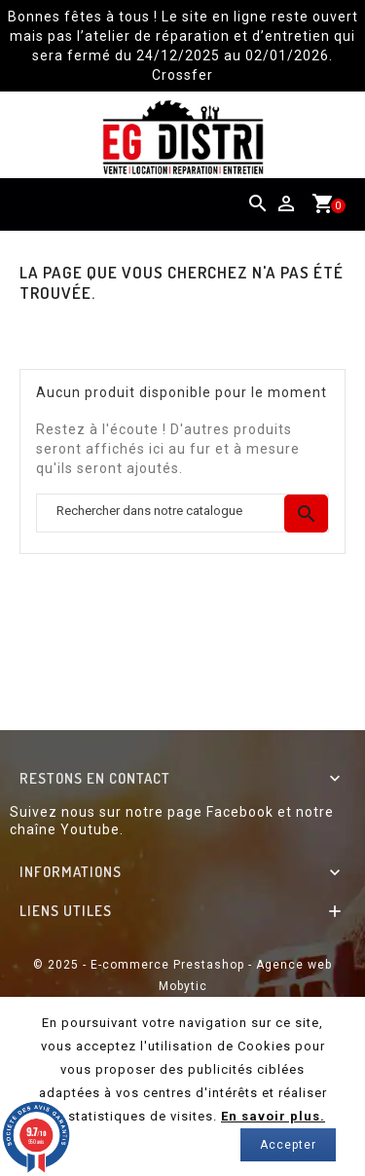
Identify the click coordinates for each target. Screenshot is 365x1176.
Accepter (288, 1145)
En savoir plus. (273, 1116)
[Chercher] (182, 514)
